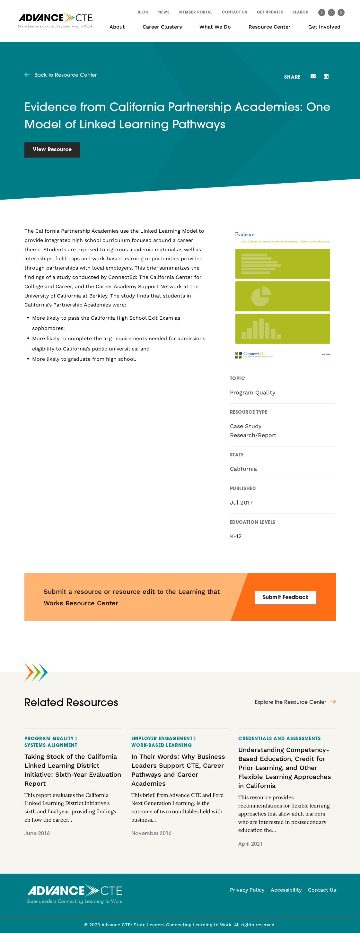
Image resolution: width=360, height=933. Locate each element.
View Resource (52, 149)
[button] (300, 13)
